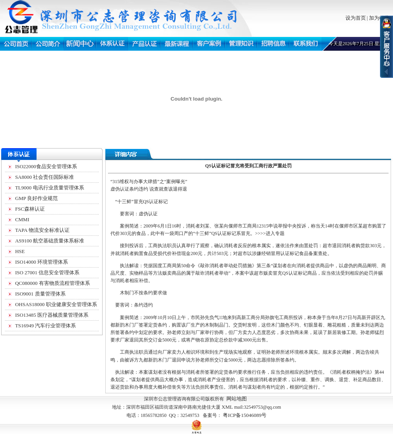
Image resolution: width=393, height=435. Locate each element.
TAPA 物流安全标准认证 (42, 230)
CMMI (22, 219)
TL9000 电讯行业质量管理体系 (49, 188)
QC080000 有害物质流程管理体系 (52, 283)
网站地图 (236, 399)
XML (227, 407)
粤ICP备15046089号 (244, 415)
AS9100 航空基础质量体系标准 (49, 241)
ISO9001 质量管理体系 (40, 294)
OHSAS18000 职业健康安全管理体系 (56, 304)
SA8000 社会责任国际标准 (44, 177)
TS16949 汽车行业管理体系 (45, 326)
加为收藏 (379, 18)
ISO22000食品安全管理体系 (46, 166)
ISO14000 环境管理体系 (41, 262)
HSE (20, 251)
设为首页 (355, 18)
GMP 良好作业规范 (36, 198)
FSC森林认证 (29, 209)
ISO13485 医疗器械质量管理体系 (51, 315)
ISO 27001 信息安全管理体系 (47, 272)
